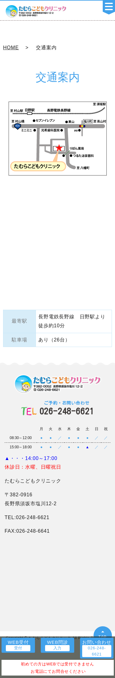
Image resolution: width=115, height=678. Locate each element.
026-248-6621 (67, 408)
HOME (11, 47)
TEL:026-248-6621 (27, 517)
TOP (102, 637)
